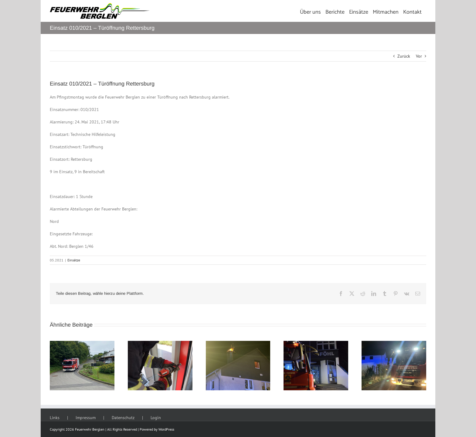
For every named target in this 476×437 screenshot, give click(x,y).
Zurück (403, 56)
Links (54, 417)
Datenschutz (123, 417)
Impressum (86, 417)
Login (156, 417)
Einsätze (73, 260)
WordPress (166, 429)
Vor (419, 56)
